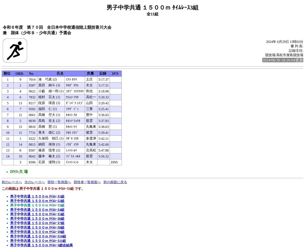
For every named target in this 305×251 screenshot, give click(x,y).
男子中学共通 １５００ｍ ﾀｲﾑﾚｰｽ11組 (38, 241)
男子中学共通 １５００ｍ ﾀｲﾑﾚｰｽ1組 (37, 196)
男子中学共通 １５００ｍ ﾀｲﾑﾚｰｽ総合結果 (41, 245)
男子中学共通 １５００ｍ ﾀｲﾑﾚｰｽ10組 (38, 236)
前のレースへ (12, 182)
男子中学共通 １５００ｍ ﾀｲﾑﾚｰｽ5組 (37, 214)
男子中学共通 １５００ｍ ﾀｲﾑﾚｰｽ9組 (37, 232)
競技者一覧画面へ (87, 182)
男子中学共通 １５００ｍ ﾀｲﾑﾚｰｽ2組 (37, 201)
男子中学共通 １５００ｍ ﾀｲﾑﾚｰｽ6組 (37, 218)
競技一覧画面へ (59, 182)
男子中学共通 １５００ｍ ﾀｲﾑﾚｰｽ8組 (37, 227)
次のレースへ (35, 182)
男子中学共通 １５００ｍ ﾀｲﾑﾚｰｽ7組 (37, 223)
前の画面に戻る (115, 182)
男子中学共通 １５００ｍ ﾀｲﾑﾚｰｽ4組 (37, 210)
